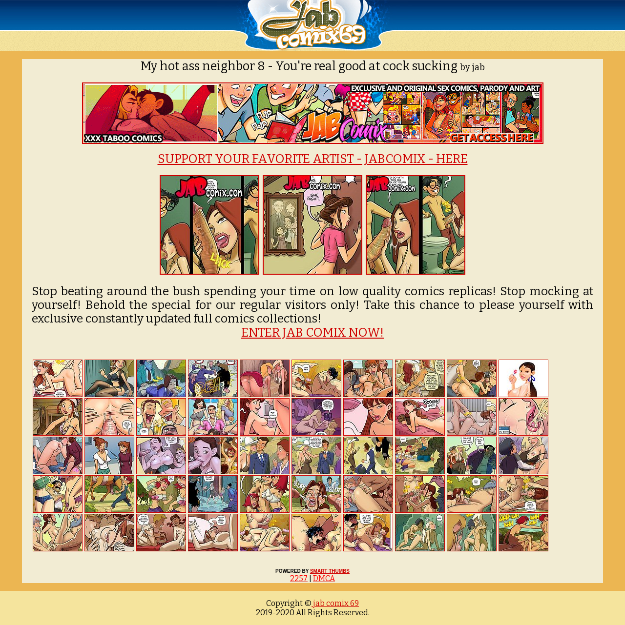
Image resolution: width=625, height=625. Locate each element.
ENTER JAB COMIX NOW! (312, 332)
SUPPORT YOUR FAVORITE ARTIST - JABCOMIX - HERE (313, 159)
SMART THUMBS (330, 571)
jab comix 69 (335, 603)
